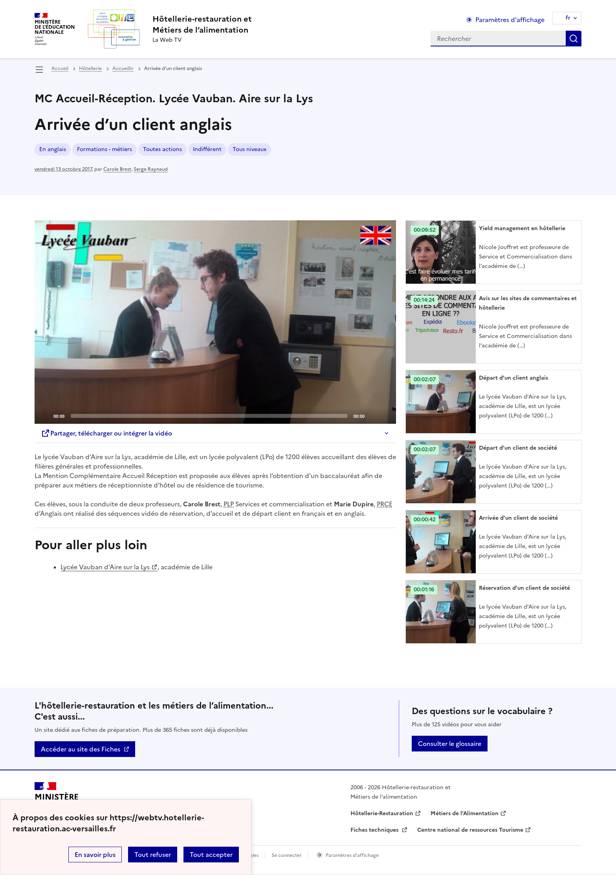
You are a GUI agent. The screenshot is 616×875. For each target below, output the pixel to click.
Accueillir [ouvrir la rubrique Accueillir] (123, 68)
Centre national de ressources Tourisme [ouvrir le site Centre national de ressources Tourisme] (470, 830)
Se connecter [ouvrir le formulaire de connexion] (286, 855)
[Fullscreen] (385, 415)
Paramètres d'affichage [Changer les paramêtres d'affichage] (509, 19)
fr (568, 18)
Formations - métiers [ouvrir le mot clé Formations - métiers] (104, 149)
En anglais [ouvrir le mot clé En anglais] (52, 149)
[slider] (209, 416)
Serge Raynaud (151, 169)
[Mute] (372, 415)
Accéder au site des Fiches (80, 749)
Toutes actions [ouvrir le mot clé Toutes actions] (162, 149)
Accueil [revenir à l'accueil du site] (59, 68)
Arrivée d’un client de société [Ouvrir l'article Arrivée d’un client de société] (518, 518)
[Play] (215, 322)
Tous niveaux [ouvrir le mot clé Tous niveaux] (249, 149)
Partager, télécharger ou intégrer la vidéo (106, 433)
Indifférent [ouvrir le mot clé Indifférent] (207, 149)
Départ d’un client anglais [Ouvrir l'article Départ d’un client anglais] (513, 378)
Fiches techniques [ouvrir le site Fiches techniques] (375, 830)
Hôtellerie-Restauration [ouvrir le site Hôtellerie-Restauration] (381, 813)
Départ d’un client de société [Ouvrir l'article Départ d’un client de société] (518, 448)
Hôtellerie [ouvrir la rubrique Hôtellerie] (90, 68)
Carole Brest (117, 169)
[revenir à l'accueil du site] (202, 24)
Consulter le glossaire (449, 743)
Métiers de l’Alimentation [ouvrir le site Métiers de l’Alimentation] (465, 813)
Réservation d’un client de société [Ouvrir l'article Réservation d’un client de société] (524, 588)
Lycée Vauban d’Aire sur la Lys (105, 567)
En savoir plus (95, 854)
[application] (215, 322)
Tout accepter (211, 854)
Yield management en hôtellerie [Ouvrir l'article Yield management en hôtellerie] (522, 228)
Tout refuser (152, 854)
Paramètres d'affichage (352, 855)
